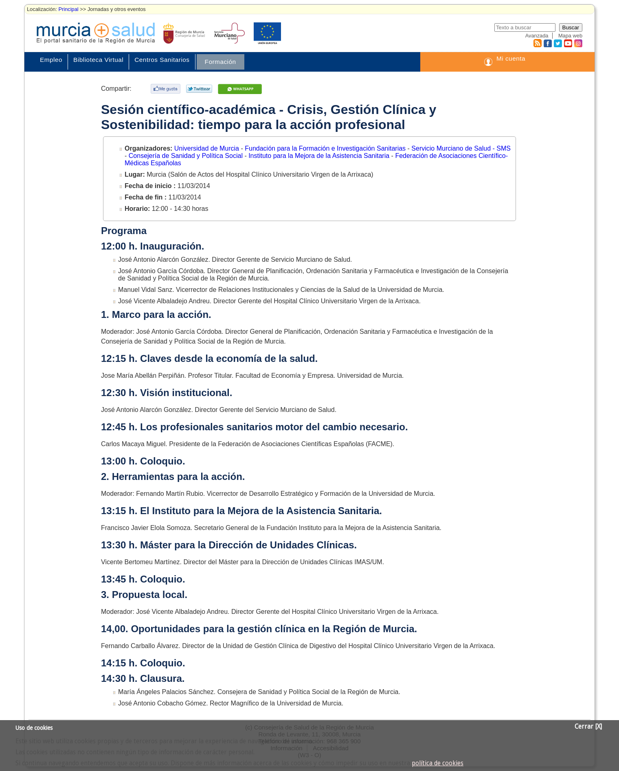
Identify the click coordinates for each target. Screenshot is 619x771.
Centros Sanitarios (161, 59)
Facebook (547, 43)
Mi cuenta (510, 58)
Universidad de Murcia (207, 148)
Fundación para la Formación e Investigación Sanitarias (326, 148)
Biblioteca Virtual (98, 59)
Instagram (578, 43)
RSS (537, 43)
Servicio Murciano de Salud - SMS (461, 148)
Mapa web (570, 36)
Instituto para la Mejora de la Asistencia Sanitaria (319, 155)
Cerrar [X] (588, 726)
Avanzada (537, 36)
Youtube (567, 43)
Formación (220, 61)
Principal (69, 9)
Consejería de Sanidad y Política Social (187, 155)
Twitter (558, 43)
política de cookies (437, 763)
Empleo (51, 59)
